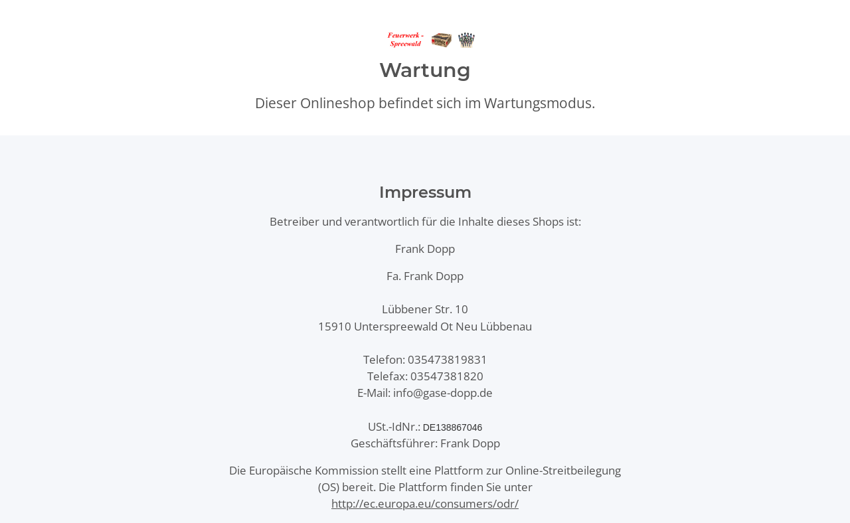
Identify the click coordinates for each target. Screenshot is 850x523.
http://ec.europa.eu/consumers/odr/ (425, 503)
